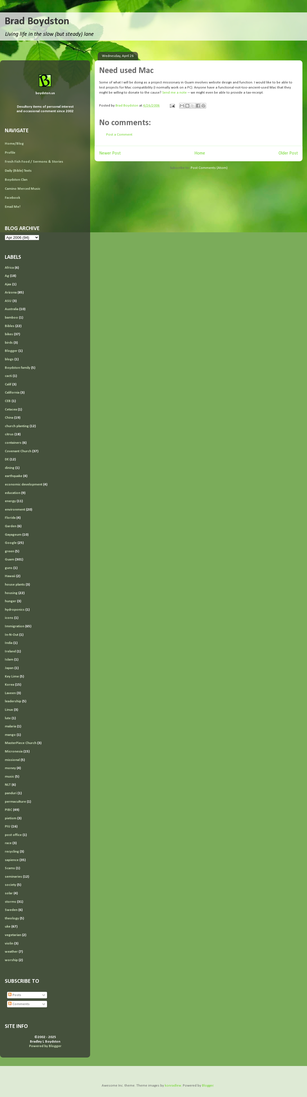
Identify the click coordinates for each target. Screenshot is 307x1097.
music (9, 776)
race (8, 843)
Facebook (12, 198)
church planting (17, 426)
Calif (8, 384)
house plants (15, 584)
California (12, 392)
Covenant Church (18, 451)
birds (9, 343)
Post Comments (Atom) (209, 168)
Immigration (14, 626)
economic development (23, 484)
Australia (11, 309)
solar (9, 893)
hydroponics (15, 610)
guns (8, 568)
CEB (8, 401)
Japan (9, 668)
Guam (9, 559)
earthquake (13, 476)
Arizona (11, 292)
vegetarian (13, 935)
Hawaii (10, 576)
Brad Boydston (37, 21)
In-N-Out (11, 635)
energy (10, 501)
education (12, 493)
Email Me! (13, 207)
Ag (7, 276)
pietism (10, 818)
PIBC (8, 810)
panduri (11, 793)
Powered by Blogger (45, 1046)
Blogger (11, 351)
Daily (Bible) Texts (18, 171)
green (9, 551)
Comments (19, 1004)
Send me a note (174, 92)
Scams (10, 868)
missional (12, 760)
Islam (9, 659)
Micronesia (14, 751)
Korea (9, 685)
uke (7, 926)
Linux (9, 710)
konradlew (173, 1085)
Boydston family (17, 368)
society (10, 885)
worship (11, 960)
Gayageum (13, 535)
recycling (12, 851)
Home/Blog (14, 143)
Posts (14, 995)
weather (11, 951)
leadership (13, 701)
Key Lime (12, 676)
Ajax (8, 284)
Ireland (10, 651)
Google (11, 543)
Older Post (288, 153)
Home (199, 153)
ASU (8, 301)
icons (9, 618)
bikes (9, 334)
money (10, 768)
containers (13, 443)
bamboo (11, 317)
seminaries (13, 877)
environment (15, 509)
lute (8, 718)
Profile (10, 152)
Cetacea (11, 409)
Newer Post (110, 153)
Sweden (11, 910)
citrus (9, 434)
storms (10, 902)
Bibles (9, 326)
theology (12, 918)
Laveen (10, 693)
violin (9, 943)
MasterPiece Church (20, 743)
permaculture (15, 802)
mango (10, 735)
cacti (8, 376)
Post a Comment (119, 134)
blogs (9, 359)
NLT (8, 785)
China (9, 418)
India (8, 643)
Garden (10, 526)
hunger (10, 601)
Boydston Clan (16, 180)
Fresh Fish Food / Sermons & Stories (34, 162)
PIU (7, 826)
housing (11, 593)
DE (7, 459)
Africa (9, 268)
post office (13, 835)
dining (9, 468)
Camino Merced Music (22, 189)
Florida (10, 518)
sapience (12, 860)
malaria (10, 726)
